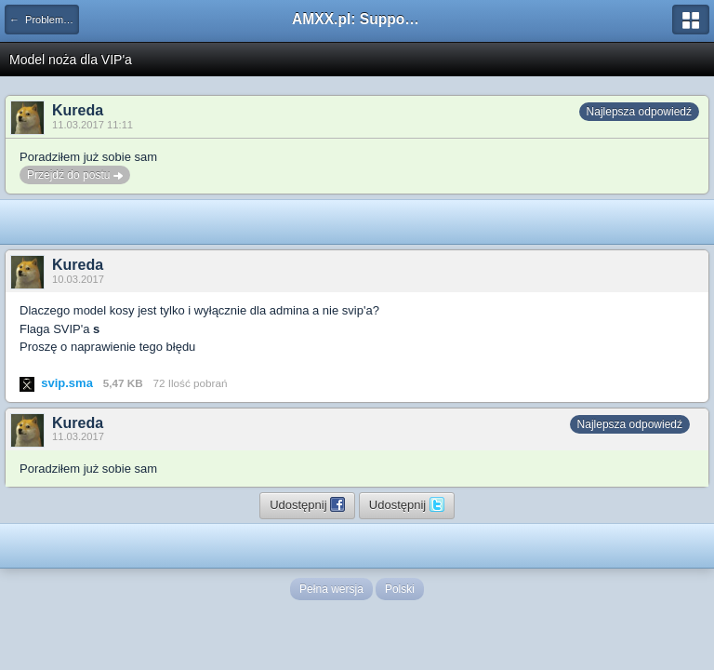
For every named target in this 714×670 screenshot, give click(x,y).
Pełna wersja (331, 589)
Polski (400, 589)
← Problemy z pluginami (44, 19)
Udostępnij (307, 504)
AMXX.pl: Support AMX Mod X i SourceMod (357, 19)
